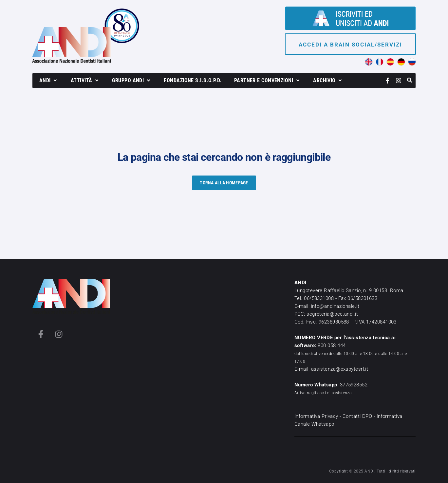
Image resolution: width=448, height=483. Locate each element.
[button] (49, 80)
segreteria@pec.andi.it (332, 314)
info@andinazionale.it (335, 306)
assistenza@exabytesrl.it (339, 369)
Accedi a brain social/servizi (350, 44)
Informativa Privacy (316, 416)
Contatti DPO (357, 416)
